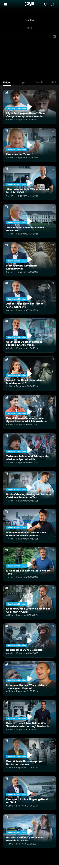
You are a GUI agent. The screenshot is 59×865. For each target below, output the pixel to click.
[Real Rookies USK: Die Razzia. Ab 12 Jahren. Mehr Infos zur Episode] (29, 640)
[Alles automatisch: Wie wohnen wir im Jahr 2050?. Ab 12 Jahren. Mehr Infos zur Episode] (29, 183)
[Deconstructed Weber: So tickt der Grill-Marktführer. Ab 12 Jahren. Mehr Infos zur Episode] (29, 602)
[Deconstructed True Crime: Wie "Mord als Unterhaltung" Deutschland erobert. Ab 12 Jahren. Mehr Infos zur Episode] (29, 717)
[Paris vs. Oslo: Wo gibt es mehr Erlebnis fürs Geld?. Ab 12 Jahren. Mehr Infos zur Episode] (29, 831)
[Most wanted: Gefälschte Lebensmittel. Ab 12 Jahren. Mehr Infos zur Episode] (29, 259)
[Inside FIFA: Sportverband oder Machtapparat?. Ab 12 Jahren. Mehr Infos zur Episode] (29, 373)
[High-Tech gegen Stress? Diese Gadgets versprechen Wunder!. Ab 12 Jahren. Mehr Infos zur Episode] (29, 107)
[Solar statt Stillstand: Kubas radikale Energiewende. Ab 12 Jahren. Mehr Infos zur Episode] (29, 335)
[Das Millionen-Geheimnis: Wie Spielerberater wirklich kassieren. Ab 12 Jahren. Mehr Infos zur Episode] (29, 412)
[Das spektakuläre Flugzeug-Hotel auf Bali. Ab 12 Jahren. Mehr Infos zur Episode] (29, 793)
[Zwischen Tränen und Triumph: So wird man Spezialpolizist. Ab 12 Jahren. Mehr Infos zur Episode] (29, 450)
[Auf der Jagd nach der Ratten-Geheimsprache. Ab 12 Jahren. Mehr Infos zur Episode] (29, 297)
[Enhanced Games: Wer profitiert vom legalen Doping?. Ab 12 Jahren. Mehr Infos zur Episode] (29, 678)
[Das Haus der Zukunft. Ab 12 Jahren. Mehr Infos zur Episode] (29, 145)
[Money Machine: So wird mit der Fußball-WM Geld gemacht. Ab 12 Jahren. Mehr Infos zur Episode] (29, 526)
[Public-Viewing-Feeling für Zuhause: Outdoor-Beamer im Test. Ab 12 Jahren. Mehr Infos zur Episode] (29, 488)
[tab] (8, 83)
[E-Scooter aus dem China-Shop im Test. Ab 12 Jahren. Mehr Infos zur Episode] (29, 564)
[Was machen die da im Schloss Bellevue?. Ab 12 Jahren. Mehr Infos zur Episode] (29, 221)
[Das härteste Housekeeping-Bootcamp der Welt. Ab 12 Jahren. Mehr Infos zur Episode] (29, 755)
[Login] (52, 4)
